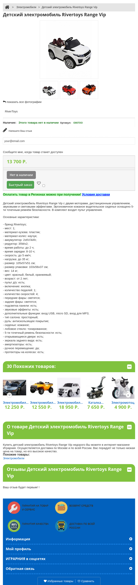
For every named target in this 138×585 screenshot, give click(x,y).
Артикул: (65, 122)
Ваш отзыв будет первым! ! (21, 487)
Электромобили (26, 7)
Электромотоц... (124, 402)
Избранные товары (58, 581)
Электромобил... (15, 402)
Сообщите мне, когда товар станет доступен (33, 152)
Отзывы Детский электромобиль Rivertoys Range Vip (69, 472)
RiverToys (11, 111)
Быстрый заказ (20, 185)
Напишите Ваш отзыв (17, 130)
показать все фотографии (24, 101)
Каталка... (96, 402)
